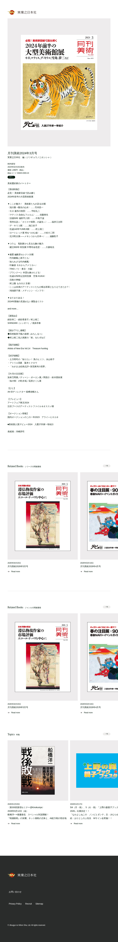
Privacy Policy (15, 904)
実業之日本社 (14, 157)
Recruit (28, 904)
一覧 (106, 465)
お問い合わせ (15, 892)
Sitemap (39, 904)
